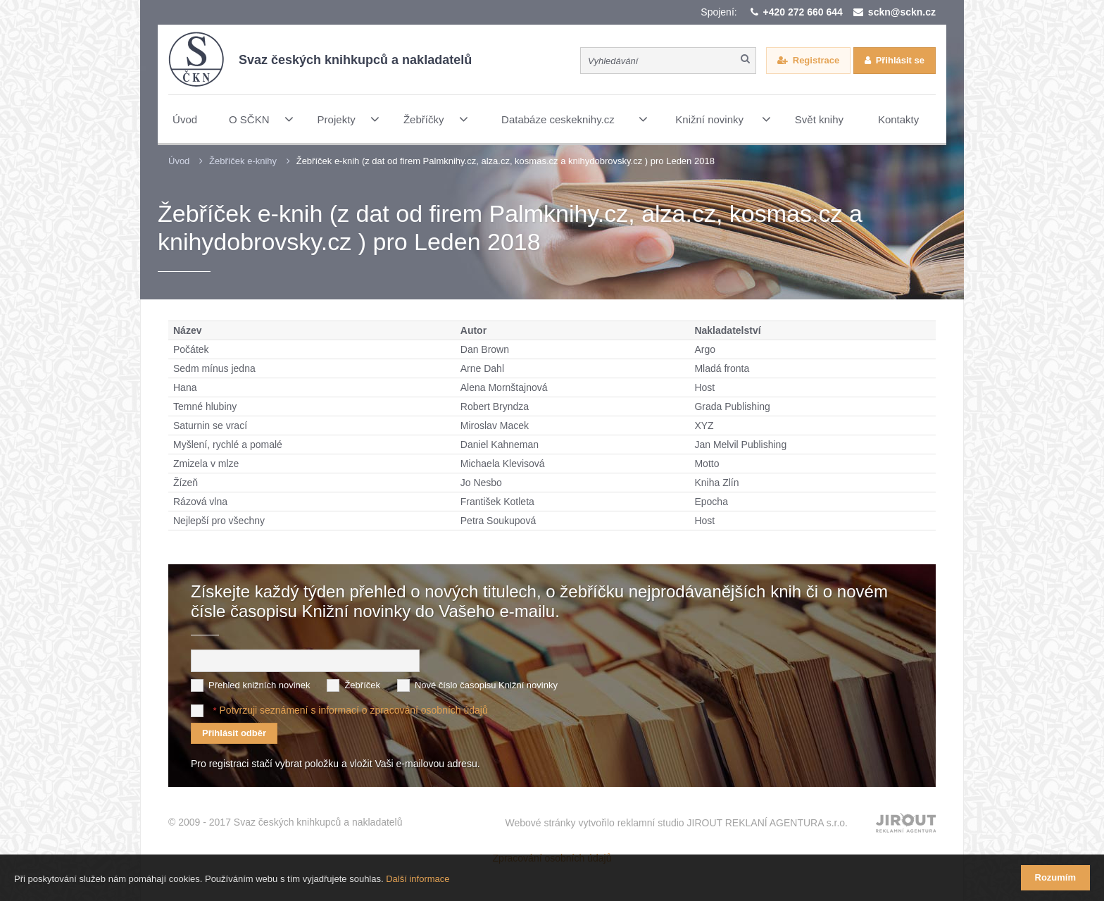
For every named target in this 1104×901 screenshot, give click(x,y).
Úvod (178, 161)
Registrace (816, 60)
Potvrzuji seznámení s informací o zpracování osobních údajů (353, 710)
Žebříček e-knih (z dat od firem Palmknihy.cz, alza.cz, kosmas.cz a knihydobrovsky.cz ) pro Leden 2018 (505, 161)
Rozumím (1056, 877)
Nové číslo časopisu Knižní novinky (486, 685)
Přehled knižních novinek (259, 685)
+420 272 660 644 (803, 12)
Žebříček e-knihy (243, 161)
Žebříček (362, 685)
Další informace (417, 879)
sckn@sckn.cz (902, 12)
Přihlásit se (900, 60)
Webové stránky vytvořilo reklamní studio (676, 823)
